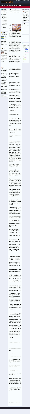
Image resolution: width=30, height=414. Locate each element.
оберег (5, 85)
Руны (6, 82)
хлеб (3, 80)
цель (1, 74)
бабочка (3, 92)
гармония (2, 80)
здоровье (2, 77)
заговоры (5, 83)
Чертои (4, 83)
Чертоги (2, 89)
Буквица (5, 90)
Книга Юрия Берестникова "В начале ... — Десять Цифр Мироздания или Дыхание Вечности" (4, 34)
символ (6, 93)
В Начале (3, 91)
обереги (3, 74)
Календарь (28, 0)
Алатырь (3, 90)
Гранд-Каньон (5, 89)
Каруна (4, 80)
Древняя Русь (2, 79)
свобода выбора (5, 79)
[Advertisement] (15, 18)
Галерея (16, 0)
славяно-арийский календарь (4, 76)
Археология (25, 57)
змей (2, 88)
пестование (4, 77)
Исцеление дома (4, 48)
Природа (2, 93)
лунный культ (4, 73)
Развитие (2, 83)
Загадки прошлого (24, 0)
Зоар (5, 80)
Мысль (5, 92)
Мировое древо (2, 70)
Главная (2, 5)
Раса (9, 38)
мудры (6, 73)
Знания (7, 5)
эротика (4, 86)
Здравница (19, 0)
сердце (2, 73)
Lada (2, 14)
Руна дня (16, 5)
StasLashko (3, 26)
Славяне (4, 82)
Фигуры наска (2, 86)
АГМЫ (3, 88)
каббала (6, 75)
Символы (22, 0)
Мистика (2, 90)
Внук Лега (3, 10)
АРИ (6, 89)
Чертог (4, 93)
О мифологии (13, 5)
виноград (6, 86)
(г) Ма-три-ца (4, 32)
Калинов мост (5, 70)
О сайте (4, 5)
